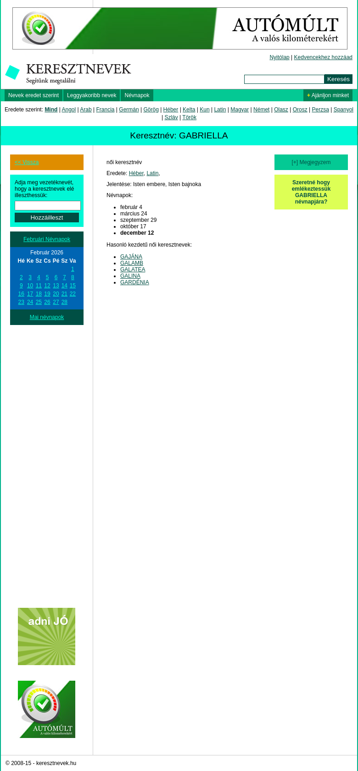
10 (30, 285)
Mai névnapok (47, 317)
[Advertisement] (47, 462)
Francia (105, 109)
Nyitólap (279, 57)
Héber (171, 109)
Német (261, 109)
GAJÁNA (131, 256)
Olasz (281, 109)
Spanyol (343, 109)
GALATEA (132, 269)
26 (47, 302)
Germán (129, 109)
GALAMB (131, 263)
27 (56, 302)
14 (64, 285)
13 (56, 285)
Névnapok (136, 95)
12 (47, 285)
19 (47, 294)
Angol (69, 109)
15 (73, 285)
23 (21, 302)
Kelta (189, 109)
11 (39, 285)
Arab (85, 109)
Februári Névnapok (46, 239)
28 (64, 302)
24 (30, 302)
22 (73, 294)
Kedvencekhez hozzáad (323, 57)
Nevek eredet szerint (33, 95)
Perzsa (320, 109)
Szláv (171, 117)
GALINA (130, 276)
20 (56, 294)
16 (21, 294)
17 (30, 294)
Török (189, 117)
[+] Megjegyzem (310, 162)
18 (39, 294)
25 (39, 302)
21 (64, 294)
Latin (220, 109)
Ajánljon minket (328, 95)
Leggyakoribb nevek (91, 95)
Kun (204, 109)
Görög (150, 109)
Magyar (239, 109)
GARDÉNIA (134, 282)
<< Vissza (27, 162)
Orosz (300, 109)
